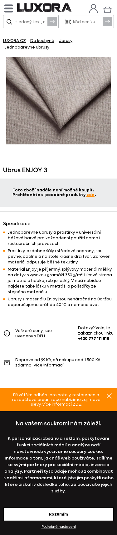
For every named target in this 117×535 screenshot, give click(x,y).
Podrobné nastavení (58, 526)
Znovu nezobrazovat (109, 395)
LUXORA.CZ (14, 40)
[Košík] (107, 9)
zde (90, 194)
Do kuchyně (42, 40)
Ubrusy (65, 40)
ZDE (77, 404)
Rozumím (58, 514)
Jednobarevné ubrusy (27, 47)
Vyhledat (52, 21)
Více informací (48, 365)
